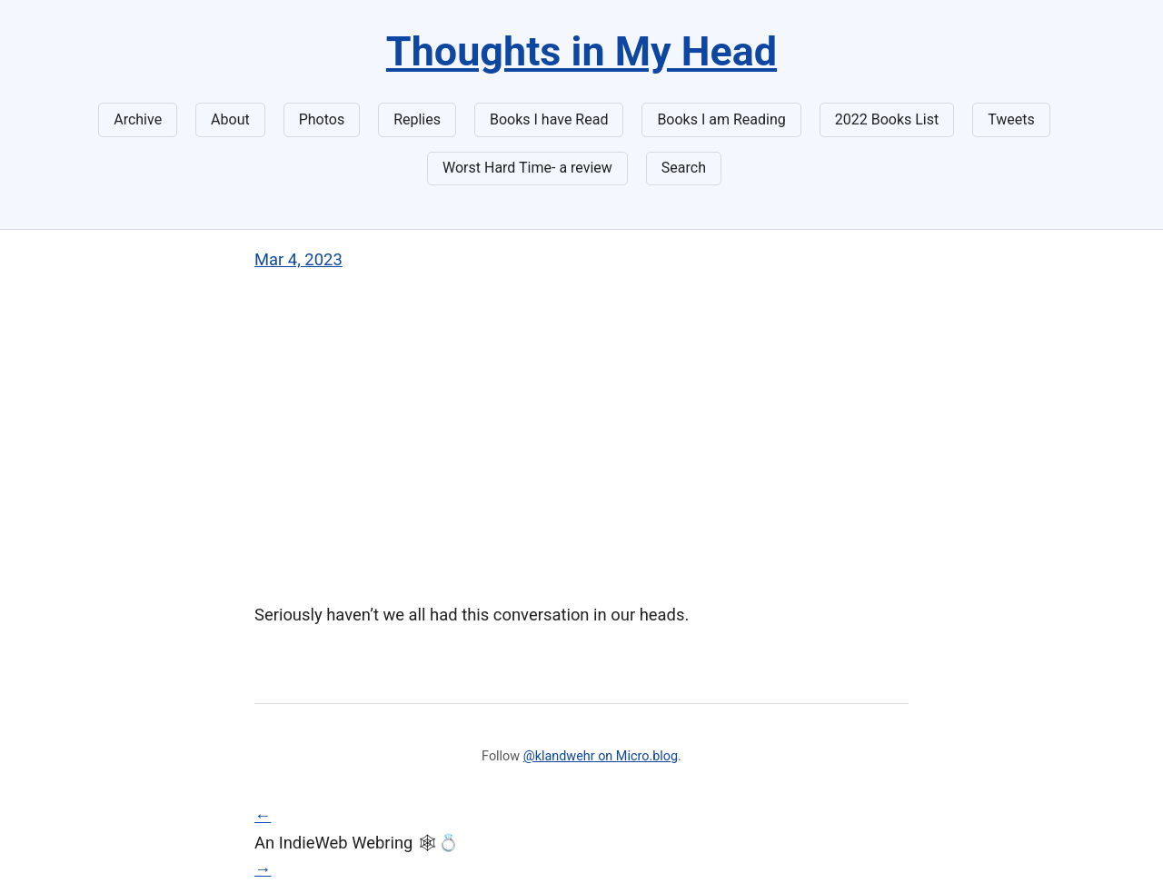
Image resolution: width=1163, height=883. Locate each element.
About (230, 119)
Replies (417, 119)
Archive (138, 119)
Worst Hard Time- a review (527, 167)
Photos (322, 119)
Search (683, 167)
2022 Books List (887, 119)
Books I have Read (549, 119)
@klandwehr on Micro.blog (600, 756)
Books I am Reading (721, 119)
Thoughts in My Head (581, 51)
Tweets (1011, 119)
